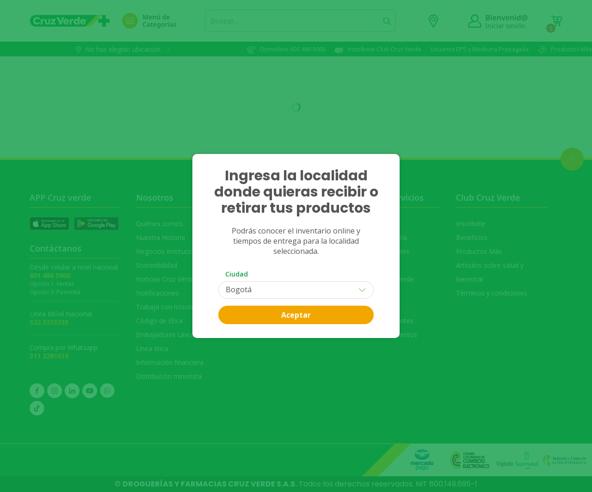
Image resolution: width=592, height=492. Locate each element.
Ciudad (236, 274)
